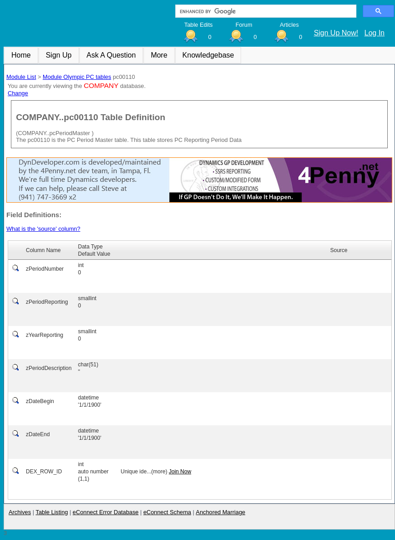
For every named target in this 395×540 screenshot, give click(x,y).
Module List (21, 76)
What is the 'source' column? (43, 228)
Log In (375, 33)
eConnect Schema (167, 512)
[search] (265, 11)
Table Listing (52, 512)
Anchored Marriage (220, 512)
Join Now (180, 471)
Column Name (43, 250)
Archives (20, 512)
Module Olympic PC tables (77, 76)
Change (18, 93)
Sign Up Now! (336, 33)
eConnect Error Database (105, 512)
